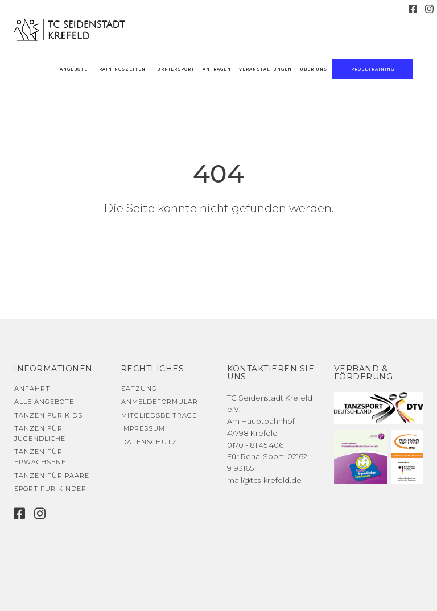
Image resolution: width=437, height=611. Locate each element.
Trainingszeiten (121, 69)
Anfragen (217, 69)
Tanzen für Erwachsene (40, 457)
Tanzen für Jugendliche (39, 433)
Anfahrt (32, 389)
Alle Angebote (44, 402)
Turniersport (174, 69)
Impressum (143, 428)
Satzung (139, 389)
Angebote (74, 69)
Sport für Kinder (50, 489)
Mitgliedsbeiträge (159, 415)
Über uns (313, 69)
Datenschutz (149, 442)
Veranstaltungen (265, 69)
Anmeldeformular (159, 402)
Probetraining (372, 69)
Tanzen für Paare (51, 476)
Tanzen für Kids (48, 415)
